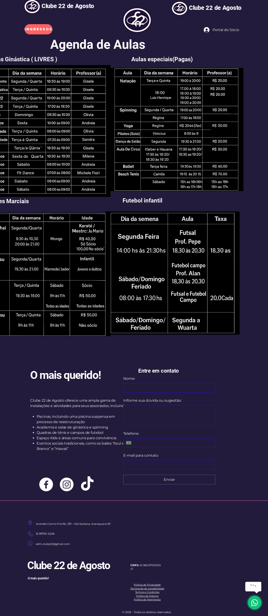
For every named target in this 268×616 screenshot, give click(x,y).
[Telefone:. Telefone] (173, 442)
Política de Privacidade (147, 584)
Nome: (129, 378)
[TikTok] (87, 484)
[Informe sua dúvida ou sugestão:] (169, 415)
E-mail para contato (140, 455)
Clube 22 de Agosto (69, 6)
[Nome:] (168, 387)
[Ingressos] (38, 29)
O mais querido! (65, 375)
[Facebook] (46, 484)
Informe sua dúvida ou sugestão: (152, 400)
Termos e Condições (147, 592)
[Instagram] (66, 484)
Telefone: (131, 433)
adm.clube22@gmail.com (53, 544)
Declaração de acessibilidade (147, 588)
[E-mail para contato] (168, 464)
